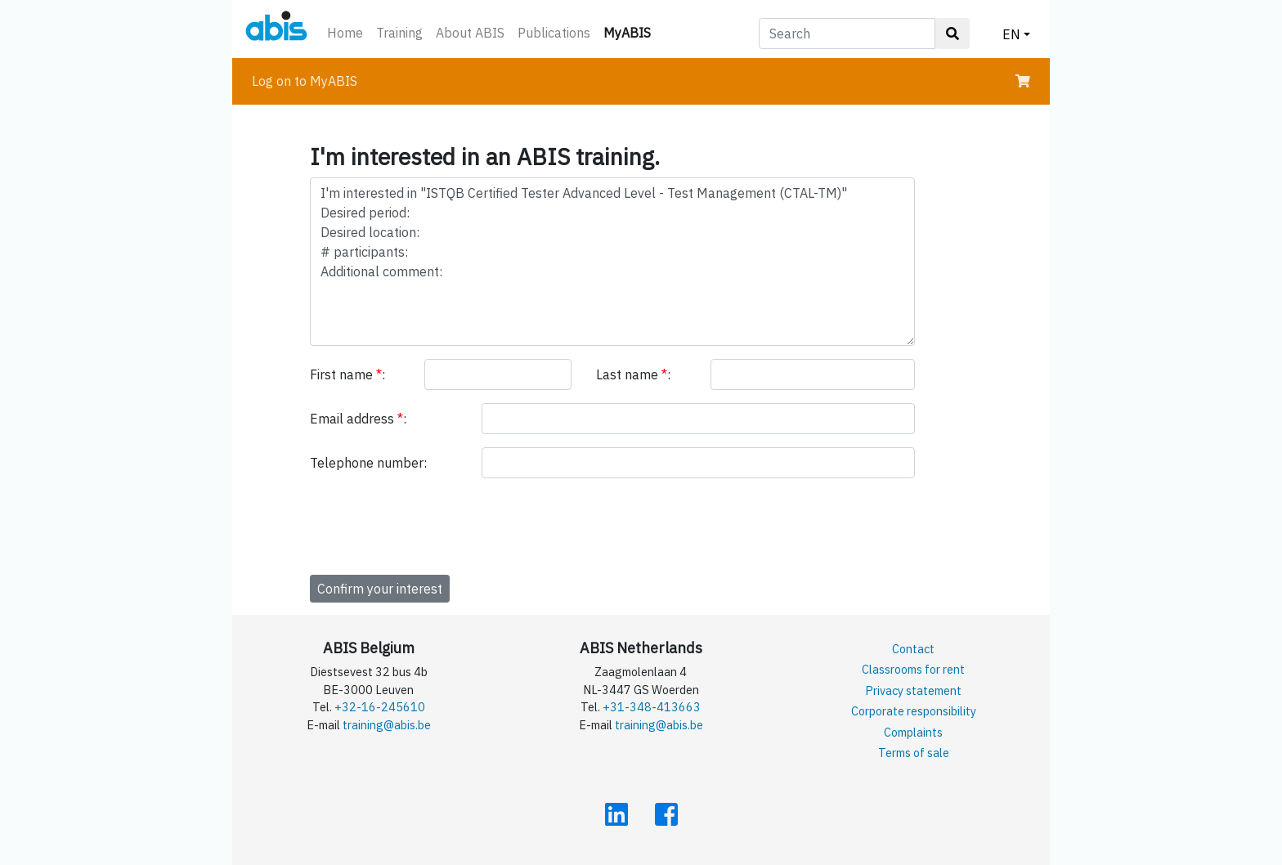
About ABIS (470, 33)
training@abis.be (387, 725)
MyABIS (630, 31)
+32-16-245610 (379, 707)
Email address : (358, 418)
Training (399, 33)
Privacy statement (913, 690)
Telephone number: (368, 463)
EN (1011, 34)
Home (345, 33)
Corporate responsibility (913, 711)
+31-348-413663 (652, 707)
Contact (913, 649)
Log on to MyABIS (304, 81)
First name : (347, 374)
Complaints (913, 732)
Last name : (633, 374)
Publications (554, 33)
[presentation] (434, 523)
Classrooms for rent (913, 669)
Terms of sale (913, 752)
